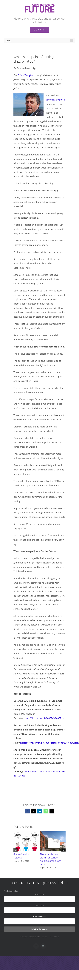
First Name (39, 894)
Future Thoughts (25, 75)
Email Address (39, 916)
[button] (15, 850)
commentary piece (55, 99)
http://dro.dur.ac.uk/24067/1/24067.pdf (45, 718)
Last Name (39, 905)
